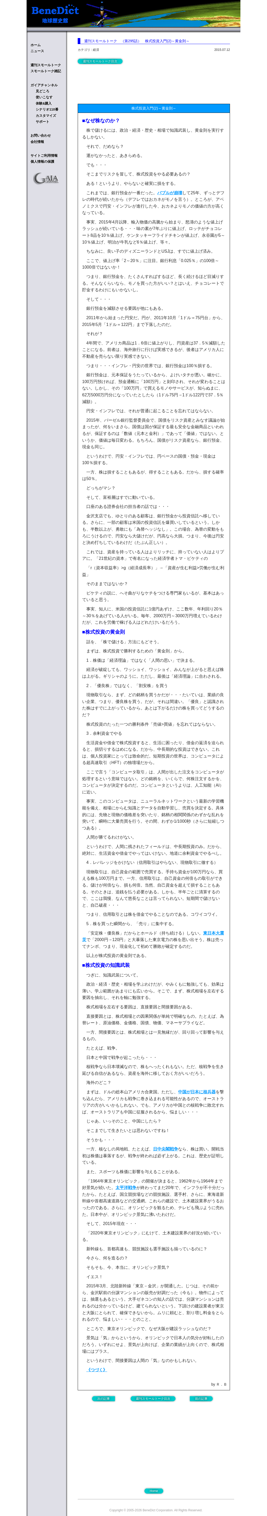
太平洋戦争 (126, 1187)
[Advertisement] (119, 83)
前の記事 (201, 1398)
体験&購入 (44, 103)
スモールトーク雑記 (46, 71)
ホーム (36, 45)
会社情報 (37, 142)
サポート (42, 122)
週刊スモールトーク (46, 65)
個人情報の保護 (42, 161)
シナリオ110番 (47, 109)
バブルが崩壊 (169, 193)
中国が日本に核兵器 (197, 1092)
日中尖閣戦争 (165, 1149)
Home (154, 1491)
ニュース (37, 51)
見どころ (42, 91)
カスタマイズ (46, 116)
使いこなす (44, 97)
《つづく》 (96, 1370)
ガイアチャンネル (44, 85)
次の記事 (103, 1398)
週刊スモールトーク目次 (100, 61)
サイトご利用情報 (44, 155)
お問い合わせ (41, 135)
